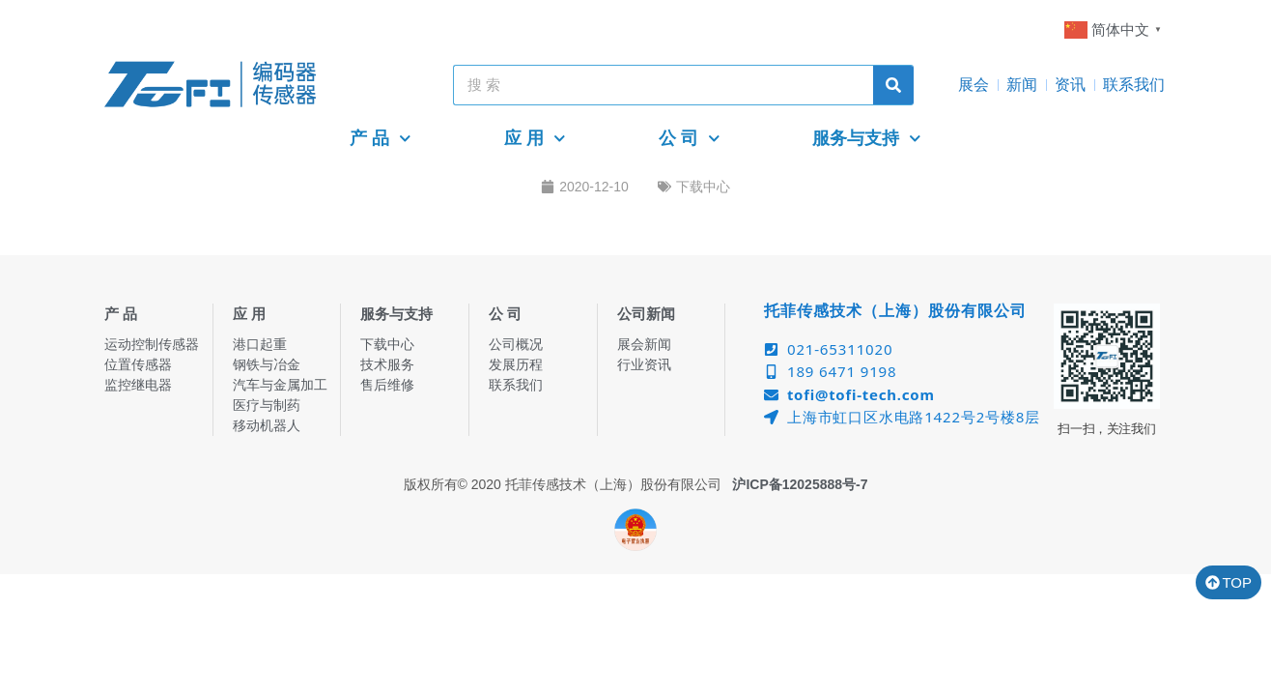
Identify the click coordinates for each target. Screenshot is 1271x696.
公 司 (689, 139)
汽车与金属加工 (280, 384)
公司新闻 (646, 313)
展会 (973, 84)
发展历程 (516, 364)
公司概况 (516, 344)
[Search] (893, 85)
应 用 (535, 139)
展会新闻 (644, 344)
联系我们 (1134, 84)
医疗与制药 (266, 405)
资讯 (1070, 84)
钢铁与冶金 (266, 364)
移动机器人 (266, 425)
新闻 (1021, 84)
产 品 (380, 139)
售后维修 (387, 384)
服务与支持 (866, 139)
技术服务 (387, 364)
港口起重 (260, 344)
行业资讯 (644, 364)
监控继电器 (138, 384)
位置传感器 (138, 364)
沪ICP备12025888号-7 (799, 484)
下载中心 (703, 186)
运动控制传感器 (151, 344)
